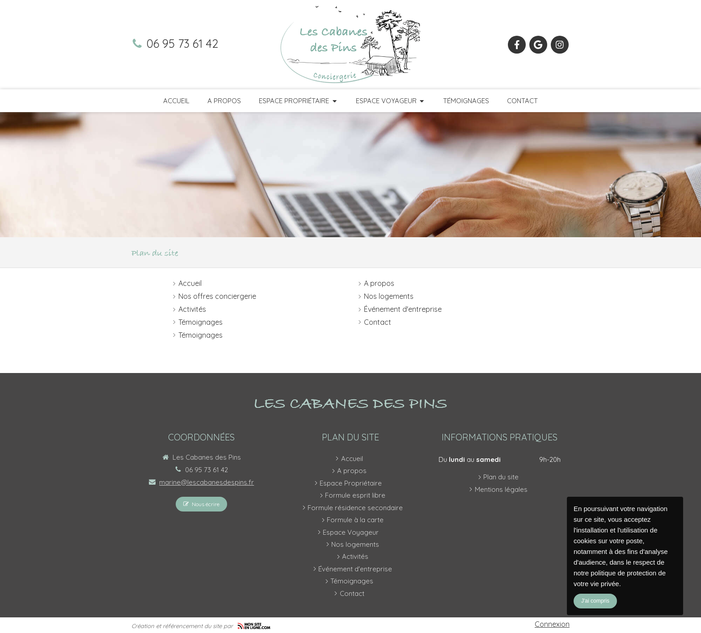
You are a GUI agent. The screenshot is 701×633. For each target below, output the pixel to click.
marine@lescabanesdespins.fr (206, 482)
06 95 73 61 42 (182, 43)
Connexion (552, 624)
